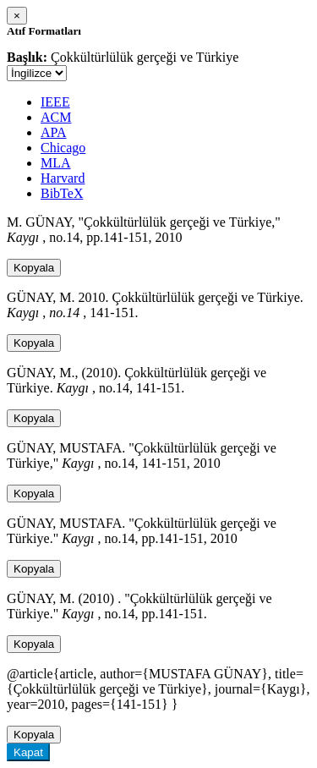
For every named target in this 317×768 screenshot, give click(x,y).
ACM (56, 117)
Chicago (63, 147)
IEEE (55, 102)
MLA (56, 163)
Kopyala (34, 267)
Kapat (28, 752)
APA (54, 132)
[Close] (17, 16)
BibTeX (62, 193)
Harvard (63, 178)
